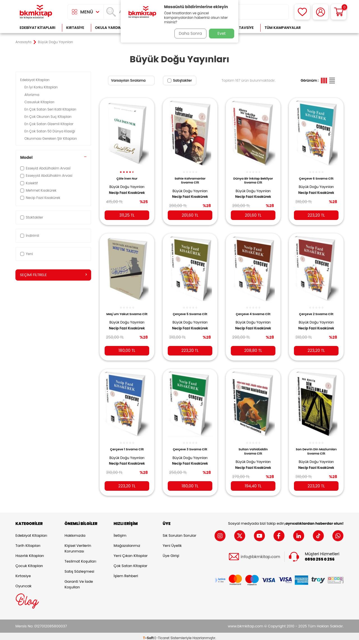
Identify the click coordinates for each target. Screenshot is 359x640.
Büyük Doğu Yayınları (126, 183)
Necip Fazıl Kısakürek (127, 189)
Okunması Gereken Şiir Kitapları (51, 138)
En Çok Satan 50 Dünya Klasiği (50, 131)
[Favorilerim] (302, 12)
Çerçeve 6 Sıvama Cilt (316, 175)
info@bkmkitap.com (260, 553)
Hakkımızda (75, 532)
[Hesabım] (320, 12)
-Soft (149, 634)
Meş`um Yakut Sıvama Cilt (126, 311)
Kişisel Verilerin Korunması (78, 545)
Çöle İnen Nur (126, 175)
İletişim (120, 532)
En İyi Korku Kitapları (41, 87)
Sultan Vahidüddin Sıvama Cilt (253, 446)
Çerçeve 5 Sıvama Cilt (190, 309)
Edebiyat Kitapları (37, 27)
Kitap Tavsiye (241, 27)
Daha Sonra (188, 33)
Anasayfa (23, 42)
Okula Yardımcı (110, 27)
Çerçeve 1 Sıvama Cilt (127, 444)
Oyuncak (23, 582)
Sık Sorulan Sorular (179, 532)
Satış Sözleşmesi (79, 568)
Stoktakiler (31, 217)
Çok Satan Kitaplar (130, 562)
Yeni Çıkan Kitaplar (131, 552)
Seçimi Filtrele (53, 275)
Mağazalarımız (127, 542)
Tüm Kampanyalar (282, 27)
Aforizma (32, 94)
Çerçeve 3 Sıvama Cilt (190, 444)
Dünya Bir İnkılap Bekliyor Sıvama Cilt (253, 177)
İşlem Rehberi (126, 572)
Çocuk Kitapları (29, 562)
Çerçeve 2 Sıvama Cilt (316, 309)
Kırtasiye (75, 27)
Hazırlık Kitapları (29, 552)
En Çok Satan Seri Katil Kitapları (50, 109)
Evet (222, 33)
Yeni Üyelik (172, 542)
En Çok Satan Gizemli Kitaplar (49, 123)
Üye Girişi (171, 552)
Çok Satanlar (325, 27)
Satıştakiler (179, 80)
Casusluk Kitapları (39, 102)
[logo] (35, 12)
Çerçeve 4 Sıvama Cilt (253, 309)
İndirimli (29, 235)
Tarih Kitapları (27, 542)
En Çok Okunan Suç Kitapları (48, 116)
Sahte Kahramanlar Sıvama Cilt (189, 177)
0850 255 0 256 (320, 555)
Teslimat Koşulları (80, 558)
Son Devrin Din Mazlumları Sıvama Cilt (316, 446)
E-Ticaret (162, 634)
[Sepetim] (338, 12)
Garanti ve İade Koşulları (79, 580)
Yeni (26, 253)
